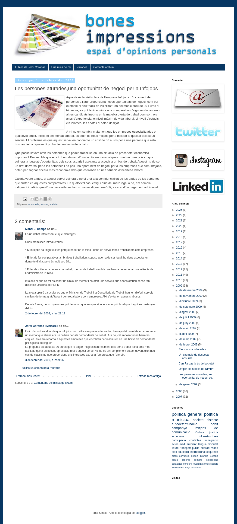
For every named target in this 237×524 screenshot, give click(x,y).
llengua (202, 444)
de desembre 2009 (191, 290)
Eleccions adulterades (192, 349)
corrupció (184, 455)
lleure (175, 448)
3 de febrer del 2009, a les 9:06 (44, 360)
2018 (179, 237)
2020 (179, 226)
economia (33, 204)
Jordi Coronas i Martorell (41, 326)
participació (179, 440)
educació (183, 452)
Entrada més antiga (149, 376)
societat (54, 204)
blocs (175, 455)
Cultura (199, 432)
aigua (175, 459)
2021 (179, 220)
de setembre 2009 (191, 306)
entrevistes (178, 467)
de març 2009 (188, 339)
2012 (179, 269)
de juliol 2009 (187, 317)
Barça (187, 467)
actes (175, 444)
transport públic (189, 448)
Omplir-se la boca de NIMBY (196, 369)
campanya (179, 428)
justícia (213, 432)
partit (214, 424)
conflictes (195, 440)
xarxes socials (210, 463)
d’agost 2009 (187, 312)
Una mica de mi (61, 67)
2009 (179, 285)
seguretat (212, 452)
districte (212, 420)
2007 (179, 396)
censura (187, 463)
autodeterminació (184, 424)
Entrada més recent (28, 376)
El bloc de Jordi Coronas (30, 67)
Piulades (82, 67)
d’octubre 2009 (189, 301)
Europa (214, 455)
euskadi (205, 448)
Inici (88, 376)
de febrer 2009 (188, 344)
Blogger (140, 512)
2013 (179, 263)
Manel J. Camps (35, 229)
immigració (211, 440)
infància (204, 455)
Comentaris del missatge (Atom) (53, 382)
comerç (198, 459)
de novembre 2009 (191, 295)
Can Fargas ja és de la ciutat (196, 363)
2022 (179, 215)
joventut (197, 463)
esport (194, 455)
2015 (179, 253)
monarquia (196, 467)
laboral (44, 204)
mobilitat (213, 444)
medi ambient (187, 444)
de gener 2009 (188, 384)
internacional (198, 452)
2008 (179, 391)
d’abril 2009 (186, 333)
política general (187, 414)
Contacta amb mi (103, 67)
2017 (179, 242)
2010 (179, 280)
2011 (179, 274)
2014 (179, 258)
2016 (179, 247)
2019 (179, 231)
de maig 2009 (188, 328)
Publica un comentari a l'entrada (40, 368)
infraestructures (208, 436)
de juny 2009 (187, 323)
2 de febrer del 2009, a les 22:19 (45, 313)
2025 (179, 209)
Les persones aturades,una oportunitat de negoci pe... (196, 376)
